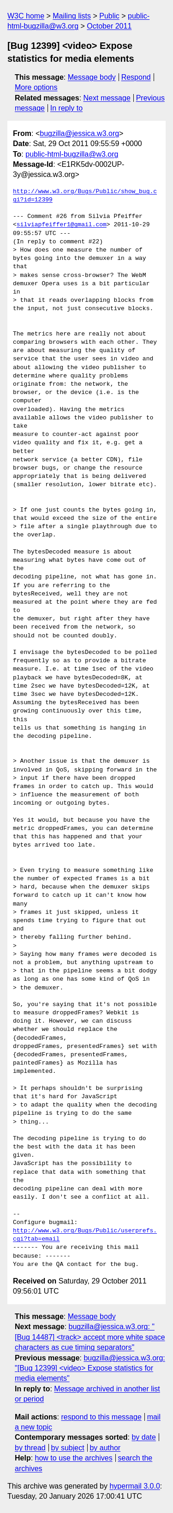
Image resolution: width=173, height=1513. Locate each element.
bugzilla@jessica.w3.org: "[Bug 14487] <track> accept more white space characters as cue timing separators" (90, 1337)
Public (109, 16)
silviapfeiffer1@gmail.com (62, 225)
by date (143, 1437)
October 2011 (109, 26)
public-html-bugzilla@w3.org (71, 154)
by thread (30, 1448)
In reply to (66, 108)
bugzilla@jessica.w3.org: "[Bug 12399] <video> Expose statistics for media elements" (90, 1368)
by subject (67, 1448)
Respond (136, 77)
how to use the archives (74, 1458)
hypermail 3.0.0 (134, 1486)
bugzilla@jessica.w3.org (79, 133)
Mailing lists (72, 16)
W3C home (25, 16)
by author (104, 1448)
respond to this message (101, 1417)
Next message (107, 98)
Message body (92, 77)
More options (36, 87)
